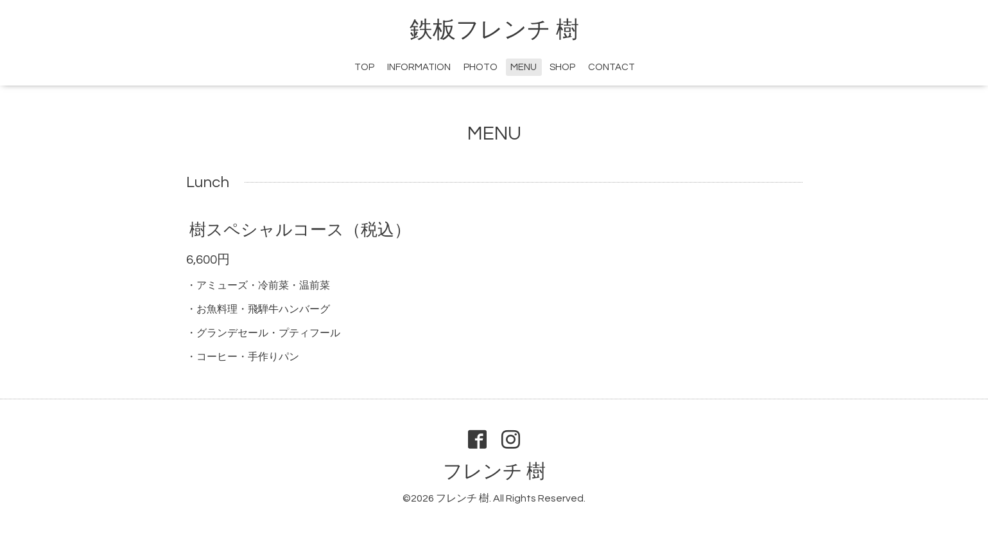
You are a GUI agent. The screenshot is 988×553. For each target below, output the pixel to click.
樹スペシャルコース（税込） (300, 230)
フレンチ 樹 (494, 472)
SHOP (562, 67)
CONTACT (611, 67)
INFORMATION (419, 67)
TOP (364, 67)
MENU (523, 67)
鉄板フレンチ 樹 (494, 30)
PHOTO (481, 67)
